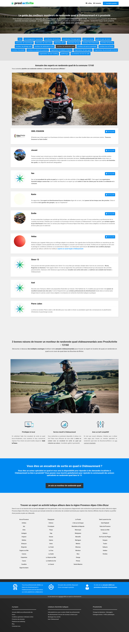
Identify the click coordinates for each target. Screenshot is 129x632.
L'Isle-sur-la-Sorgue (77, 523)
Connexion (97, 3)
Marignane (78, 533)
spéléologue (65, 53)
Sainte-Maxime (78, 564)
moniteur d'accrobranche (90, 43)
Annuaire (14, 612)
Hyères (51, 540)
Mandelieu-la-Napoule (78, 526)
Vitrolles (105, 554)
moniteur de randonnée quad (66, 46)
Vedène (105, 550)
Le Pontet (78, 519)
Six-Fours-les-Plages (105, 536)
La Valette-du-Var (51, 561)
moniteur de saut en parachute (86, 46)
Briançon (24, 543)
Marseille (78, 536)
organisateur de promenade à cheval (105, 50)
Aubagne (24, 533)
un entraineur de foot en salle (81, 53)
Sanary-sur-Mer (105, 530)
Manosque (78, 530)
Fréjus (51, 530)
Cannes (24, 554)
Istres (51, 543)
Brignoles (24, 547)
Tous (20, 39)
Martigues (78, 540)
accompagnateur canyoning (33, 39)
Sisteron (105, 533)
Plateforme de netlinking (18, 621)
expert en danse (88, 39)
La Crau (51, 550)
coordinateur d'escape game (71, 39)
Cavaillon (24, 564)
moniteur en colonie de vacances (37, 50)
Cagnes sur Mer (24, 550)
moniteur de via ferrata (106, 46)
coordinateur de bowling (52, 39)
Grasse (51, 536)
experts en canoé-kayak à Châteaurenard (70, 249)
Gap (51, 533)
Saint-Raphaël (105, 523)
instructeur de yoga (74, 43)
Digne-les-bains (24, 567)
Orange (78, 557)
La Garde (51, 554)
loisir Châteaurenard (53, 619)
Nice (78, 554)
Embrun (51, 523)
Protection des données (18, 619)
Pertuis (78, 561)
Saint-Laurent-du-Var (105, 519)
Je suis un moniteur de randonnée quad (64, 485)
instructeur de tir (60, 43)
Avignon (24, 536)
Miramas (78, 547)
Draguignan (51, 519)
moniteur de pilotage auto (24, 46)
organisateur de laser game (83, 50)
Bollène (24, 540)
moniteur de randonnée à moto (44, 46)
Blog (13, 624)
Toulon (105, 543)
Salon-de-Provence (105, 526)
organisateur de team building (48, 53)
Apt (24, 526)
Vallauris (105, 547)
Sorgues (105, 540)
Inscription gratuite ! (110, 3)
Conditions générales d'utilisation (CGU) (22, 617)
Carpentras (24, 557)
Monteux (78, 550)
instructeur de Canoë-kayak (24, 43)
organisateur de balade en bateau (61, 50)
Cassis (24, 561)
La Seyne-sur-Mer (51, 557)
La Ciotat (51, 547)
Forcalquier (51, 526)
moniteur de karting (107, 43)
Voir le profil (110, 131)
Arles (24, 530)
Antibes (24, 523)
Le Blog (89, 3)
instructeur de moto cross (44, 43)
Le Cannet (51, 564)
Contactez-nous (16, 626)
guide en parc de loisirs (103, 39)
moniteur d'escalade (18, 50)
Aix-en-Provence (24, 519)
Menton (78, 543)
